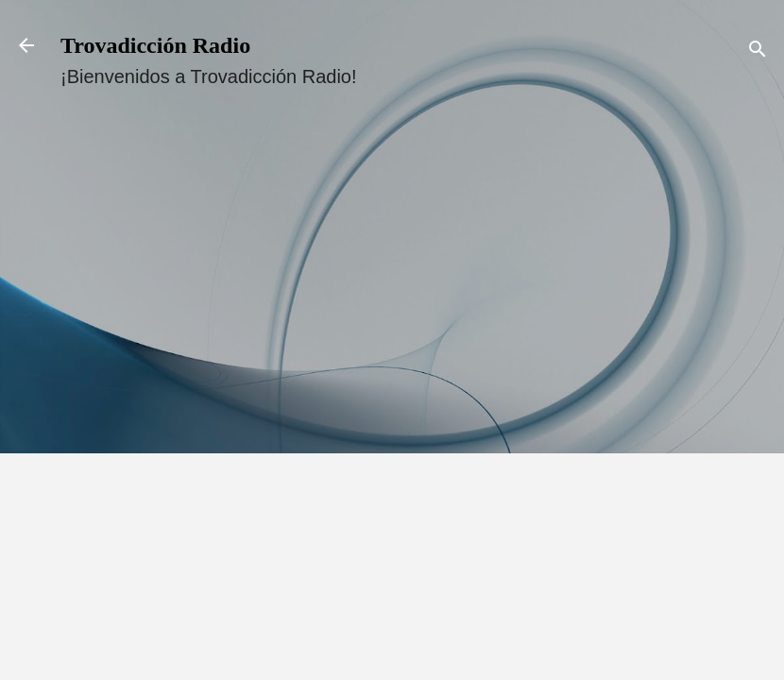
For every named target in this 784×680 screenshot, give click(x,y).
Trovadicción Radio (155, 45)
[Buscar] (757, 51)
